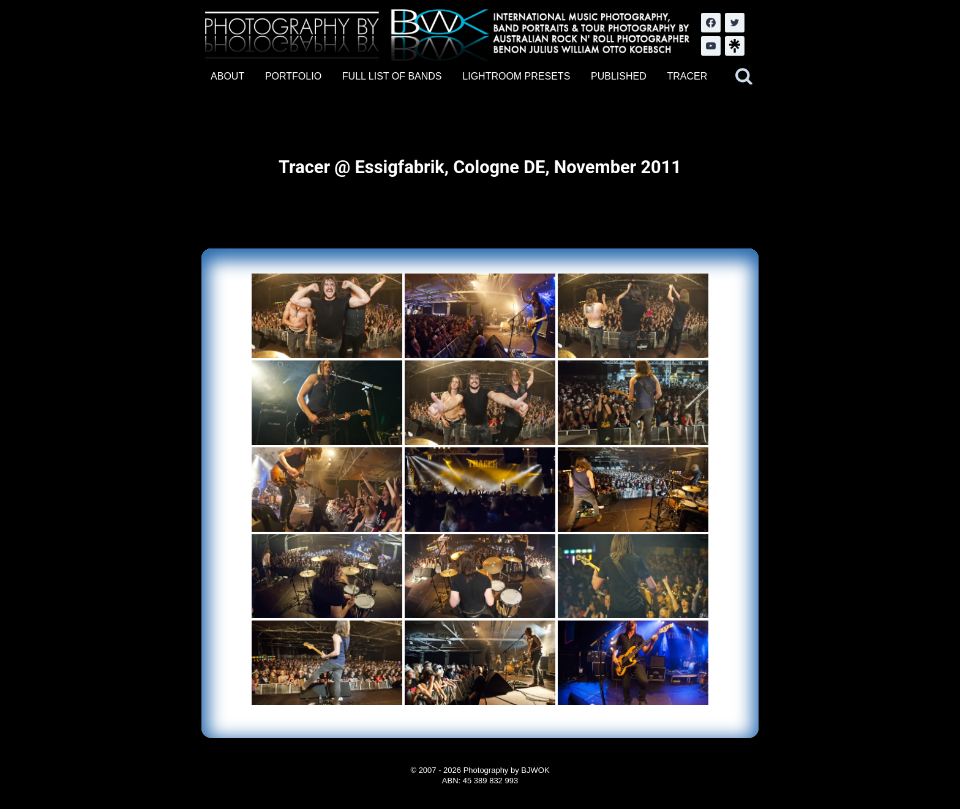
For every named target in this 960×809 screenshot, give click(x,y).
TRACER (687, 76)
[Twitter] (734, 22)
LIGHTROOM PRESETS (516, 76)
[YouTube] (711, 46)
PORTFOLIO (293, 76)
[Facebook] (711, 22)
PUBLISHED (619, 76)
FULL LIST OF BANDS (392, 76)
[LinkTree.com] (734, 46)
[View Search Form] (744, 76)
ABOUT (227, 76)
